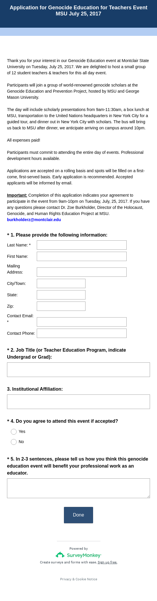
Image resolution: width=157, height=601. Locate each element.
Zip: (10, 306)
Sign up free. (107, 562)
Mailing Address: (15, 269)
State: (12, 294)
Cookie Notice (86, 579)
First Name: (17, 256)
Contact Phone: (21, 333)
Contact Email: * (20, 318)
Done (78, 514)
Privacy (65, 579)
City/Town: (16, 283)
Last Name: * (19, 245)
